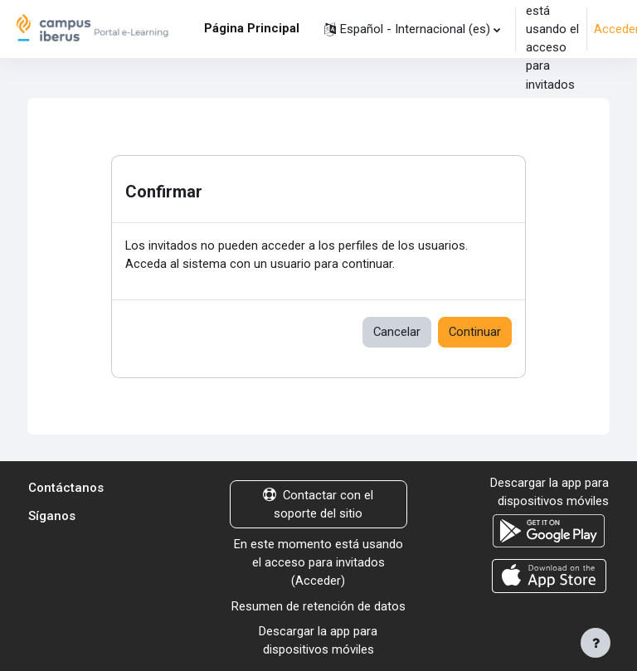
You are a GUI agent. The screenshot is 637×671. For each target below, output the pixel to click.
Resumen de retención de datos (318, 606)
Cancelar (397, 331)
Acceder (318, 580)
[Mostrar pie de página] (595, 643)
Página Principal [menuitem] (251, 28)
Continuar (475, 331)
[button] (412, 29)
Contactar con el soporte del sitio (318, 504)
